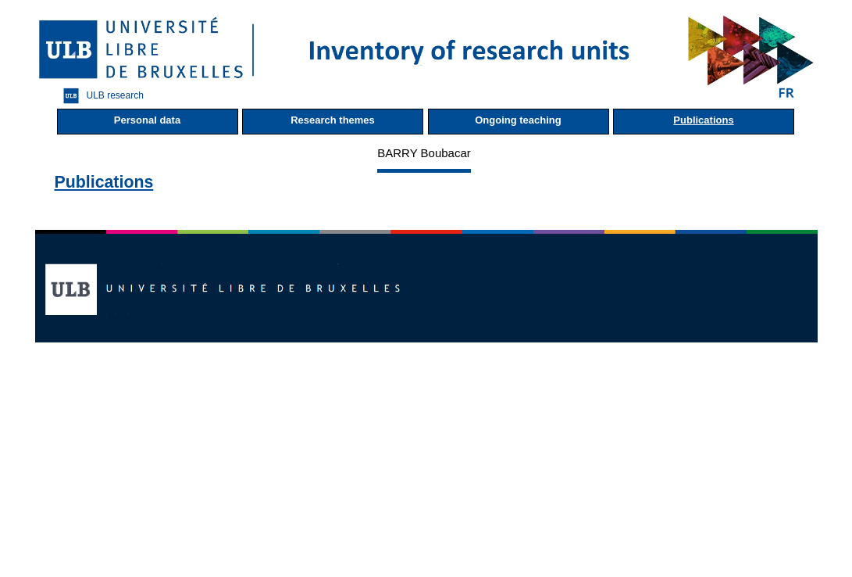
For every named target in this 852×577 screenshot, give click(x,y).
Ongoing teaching (518, 120)
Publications (703, 120)
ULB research (99, 96)
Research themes (333, 120)
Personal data (147, 120)
